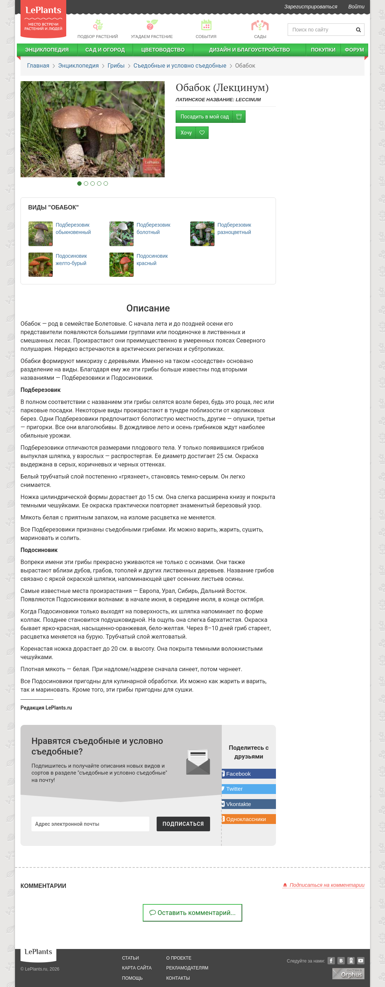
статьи (130, 958)
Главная (38, 65)
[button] (249, 774)
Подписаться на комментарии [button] (324, 885)
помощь (132, 978)
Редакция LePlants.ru (46, 708)
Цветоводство (162, 50)
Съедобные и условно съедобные (180, 65)
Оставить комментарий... (192, 912)
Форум (354, 50)
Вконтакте (341, 960)
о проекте (178, 958)
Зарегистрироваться (310, 7)
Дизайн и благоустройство (249, 50)
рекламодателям (187, 968)
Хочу (194, 133)
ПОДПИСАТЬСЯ (183, 824)
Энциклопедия (47, 50)
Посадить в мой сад (212, 116)
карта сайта (137, 968)
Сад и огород (105, 50)
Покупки (323, 50)
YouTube (361, 960)
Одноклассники (351, 960)
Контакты (178, 978)
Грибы (116, 65)
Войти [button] (356, 7)
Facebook (331, 960)
